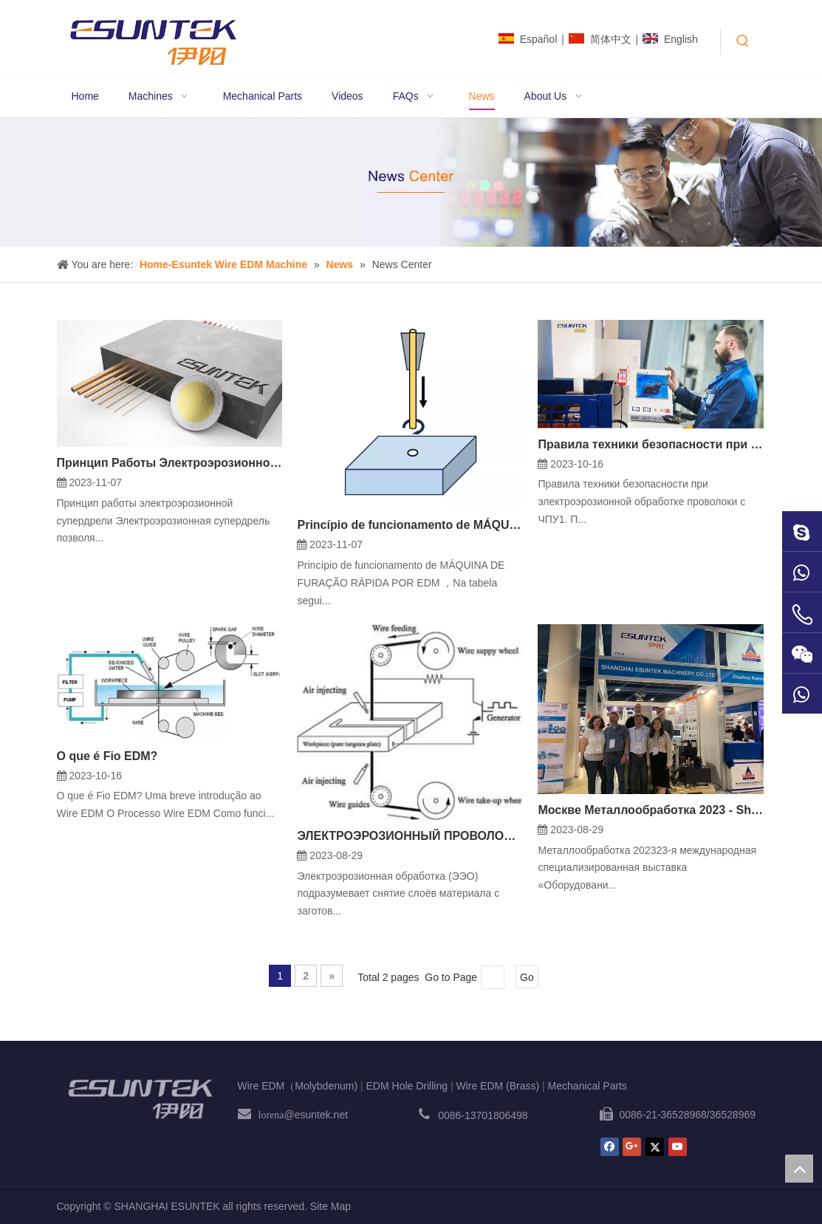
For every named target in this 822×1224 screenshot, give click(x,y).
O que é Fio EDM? (107, 756)
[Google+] (632, 1147)
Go (527, 977)
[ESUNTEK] (140, 1099)
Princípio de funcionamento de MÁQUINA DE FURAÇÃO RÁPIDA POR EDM (410, 525)
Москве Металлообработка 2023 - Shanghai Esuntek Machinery (651, 810)
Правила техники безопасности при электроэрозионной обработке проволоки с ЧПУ (651, 444)
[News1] (411, 182)
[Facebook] (609, 1147)
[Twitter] (654, 1147)
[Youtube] (677, 1147)
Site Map (330, 1206)
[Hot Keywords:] (743, 41)
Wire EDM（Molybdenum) (298, 1086)
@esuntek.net (303, 1115)
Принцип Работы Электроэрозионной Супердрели (170, 463)
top (799, 1169)
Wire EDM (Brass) (497, 1086)
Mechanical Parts (587, 1086)
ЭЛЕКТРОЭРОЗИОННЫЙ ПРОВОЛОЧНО (410, 836)
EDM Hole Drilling (407, 1086)
